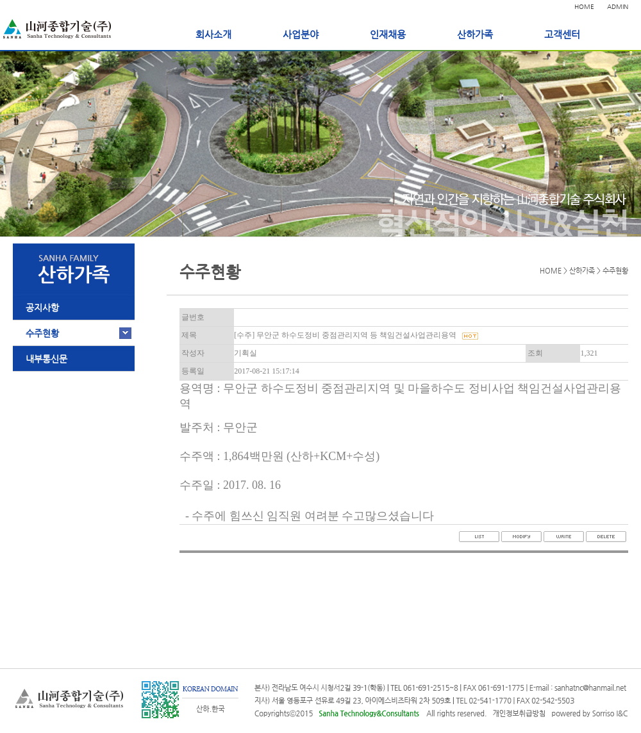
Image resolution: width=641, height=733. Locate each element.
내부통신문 (46, 359)
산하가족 (475, 34)
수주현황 (42, 333)
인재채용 (388, 34)
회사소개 (213, 34)
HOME (584, 6)
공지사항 (42, 307)
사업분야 (301, 34)
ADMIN (617, 6)
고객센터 (562, 34)
